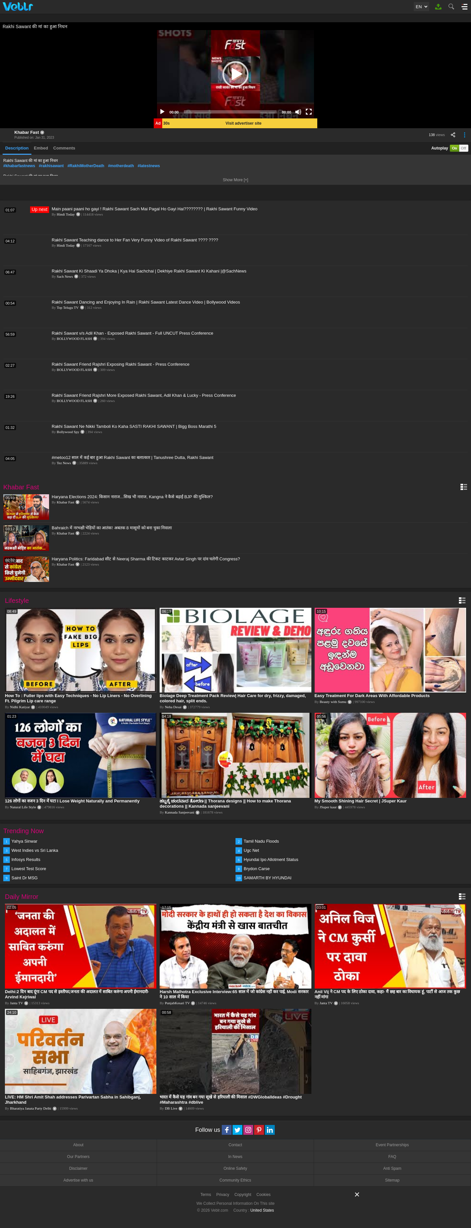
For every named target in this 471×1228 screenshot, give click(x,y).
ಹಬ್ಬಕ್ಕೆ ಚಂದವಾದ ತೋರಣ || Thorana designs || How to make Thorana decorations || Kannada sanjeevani (225, 803)
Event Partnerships (392, 1145)
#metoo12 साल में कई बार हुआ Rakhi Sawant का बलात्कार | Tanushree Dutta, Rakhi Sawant (132, 457)
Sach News (65, 276)
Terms (206, 1194)
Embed (41, 148)
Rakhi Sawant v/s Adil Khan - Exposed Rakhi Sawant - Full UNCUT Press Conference (132, 333)
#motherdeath (121, 166)
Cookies (263, 1194)
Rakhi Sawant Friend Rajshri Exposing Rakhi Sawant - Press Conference (120, 364)
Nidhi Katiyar (20, 707)
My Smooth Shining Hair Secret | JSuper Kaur (361, 800)
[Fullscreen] (308, 112)
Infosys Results (25, 859)
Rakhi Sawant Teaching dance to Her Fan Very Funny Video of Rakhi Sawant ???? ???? (135, 239)
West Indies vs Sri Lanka (34, 850)
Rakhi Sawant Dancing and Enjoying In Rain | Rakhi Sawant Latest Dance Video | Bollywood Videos (146, 302)
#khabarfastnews (19, 166)
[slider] (230, 112)
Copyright (243, 1194)
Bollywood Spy (68, 432)
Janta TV (16, 1003)
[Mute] (298, 112)
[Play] (162, 112)
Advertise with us (78, 1180)
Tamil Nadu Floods (261, 841)
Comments (64, 148)
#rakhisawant (51, 166)
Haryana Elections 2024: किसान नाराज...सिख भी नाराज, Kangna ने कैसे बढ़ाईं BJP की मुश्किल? (132, 496)
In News (235, 1156)
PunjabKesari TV (177, 1003)
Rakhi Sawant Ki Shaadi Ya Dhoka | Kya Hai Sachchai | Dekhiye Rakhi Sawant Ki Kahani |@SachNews (149, 271)
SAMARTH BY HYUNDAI (267, 877)
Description (17, 148)
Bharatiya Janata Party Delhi (30, 1108)
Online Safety (235, 1168)
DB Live (171, 1108)
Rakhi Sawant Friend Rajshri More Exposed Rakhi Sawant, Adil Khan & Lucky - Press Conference (144, 395)
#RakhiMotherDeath (85, 166)
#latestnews (149, 166)
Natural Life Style (23, 807)
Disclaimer (78, 1168)
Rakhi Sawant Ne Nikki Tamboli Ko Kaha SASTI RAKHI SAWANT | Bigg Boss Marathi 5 (134, 426)
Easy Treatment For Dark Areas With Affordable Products (372, 695)
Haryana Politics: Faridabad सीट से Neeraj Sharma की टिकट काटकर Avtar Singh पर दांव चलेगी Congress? (146, 558)
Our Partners (78, 1156)
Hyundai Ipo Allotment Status (271, 859)
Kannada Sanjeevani (179, 812)
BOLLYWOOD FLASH (74, 339)
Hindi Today (66, 214)
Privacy (222, 1194)
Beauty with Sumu (333, 702)
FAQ (392, 1156)
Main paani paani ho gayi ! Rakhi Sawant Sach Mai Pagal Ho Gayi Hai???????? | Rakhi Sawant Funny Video (154, 208)
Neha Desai (173, 707)
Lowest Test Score (28, 868)
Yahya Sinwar (24, 841)
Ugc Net (251, 850)
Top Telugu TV (67, 307)
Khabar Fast (26, 132)
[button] (235, 74)
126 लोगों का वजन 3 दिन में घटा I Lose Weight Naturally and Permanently (72, 800)
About (78, 1145)
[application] (235, 74)
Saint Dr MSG (24, 877)
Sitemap (392, 1180)
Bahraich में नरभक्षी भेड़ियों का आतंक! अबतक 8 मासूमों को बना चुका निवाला (112, 527)
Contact (235, 1145)
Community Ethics (235, 1180)
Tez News (64, 463)
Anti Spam (392, 1168)
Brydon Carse (257, 868)
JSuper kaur (328, 807)
